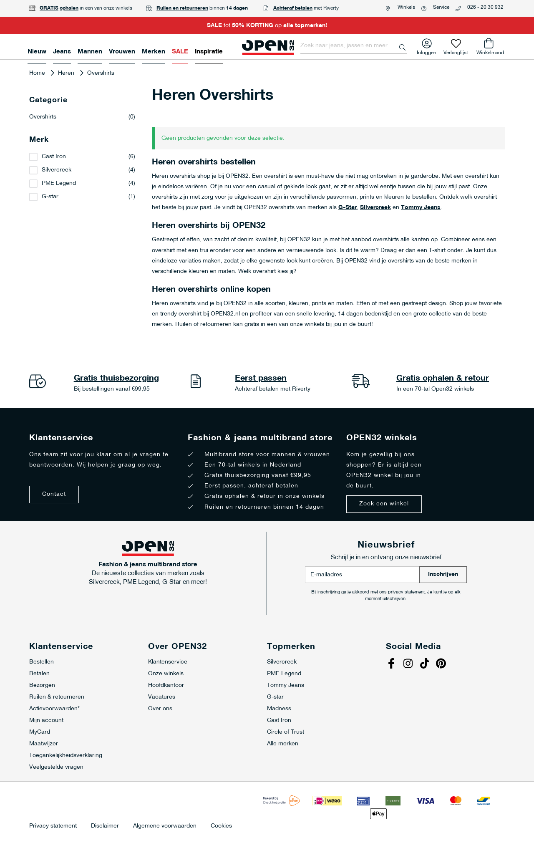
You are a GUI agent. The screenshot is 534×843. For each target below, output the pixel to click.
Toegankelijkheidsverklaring (65, 755)
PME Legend (59, 183)
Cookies (221, 826)
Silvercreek (375, 207)
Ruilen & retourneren (56, 697)
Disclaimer (105, 826)
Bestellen (41, 662)
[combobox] (353, 45)
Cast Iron (54, 157)
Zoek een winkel (384, 504)
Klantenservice (167, 662)
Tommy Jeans (421, 207)
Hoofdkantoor (166, 685)
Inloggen (426, 51)
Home (38, 73)
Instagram (409, 664)
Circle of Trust (285, 732)
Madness (279, 709)
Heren (67, 73)
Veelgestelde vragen (56, 767)
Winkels (406, 7)
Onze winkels (166, 674)
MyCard (39, 732)
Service (441, 7)
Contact (54, 494)
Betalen (39, 674)
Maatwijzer (43, 744)
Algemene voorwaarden (164, 826)
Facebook (392, 664)
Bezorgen (42, 685)
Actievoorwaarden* (54, 709)
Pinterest (442, 664)
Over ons (160, 709)
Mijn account (46, 720)
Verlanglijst (455, 51)
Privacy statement (53, 826)
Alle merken (282, 744)
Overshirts (82, 117)
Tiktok (425, 664)
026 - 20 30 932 (485, 7)
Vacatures (161, 697)
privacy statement (406, 592)
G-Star (347, 207)
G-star (50, 197)
